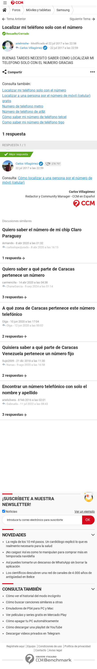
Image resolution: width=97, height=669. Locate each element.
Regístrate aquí (15, 646)
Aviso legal (55, 650)
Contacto (40, 650)
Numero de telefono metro (22, 106)
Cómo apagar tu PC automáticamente (32, 621)
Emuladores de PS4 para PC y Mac (29, 608)
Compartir (15, 72)
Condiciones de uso (50, 646)
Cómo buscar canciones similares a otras (34, 602)
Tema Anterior (16, 19)
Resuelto (11, 33)
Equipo (31, 646)
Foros (16, 10)
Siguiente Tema (80, 19)
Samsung (63, 10)
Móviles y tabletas (38, 10)
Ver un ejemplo (85, 511)
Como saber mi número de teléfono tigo (33, 122)
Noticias (9, 511)
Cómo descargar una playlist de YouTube (34, 627)
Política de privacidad (78, 646)
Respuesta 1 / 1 (14, 145)
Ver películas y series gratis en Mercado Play (36, 615)
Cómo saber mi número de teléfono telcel (34, 117)
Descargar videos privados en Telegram (33, 633)
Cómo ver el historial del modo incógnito (33, 596)
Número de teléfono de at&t (23, 112)
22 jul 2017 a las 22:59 (64, 48)
